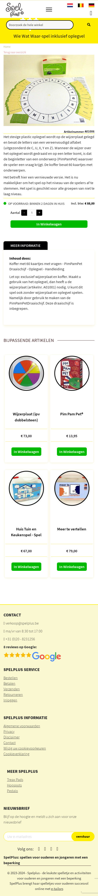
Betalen (9, 683)
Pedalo (12, 790)
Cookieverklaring (16, 753)
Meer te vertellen (71, 529)
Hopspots (14, 785)
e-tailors (57, 888)
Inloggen (10, 700)
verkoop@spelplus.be (22, 623)
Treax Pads (15, 779)
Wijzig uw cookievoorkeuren (25, 748)
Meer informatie (25, 245)
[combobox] (40, 25)
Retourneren (13, 694)
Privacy (9, 731)
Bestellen (11, 677)
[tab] (26, 245)
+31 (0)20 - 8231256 (20, 639)
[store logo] (14, 9)
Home (7, 46)
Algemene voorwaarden (22, 726)
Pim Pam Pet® (71, 414)
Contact (10, 742)
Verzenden (12, 689)
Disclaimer (12, 737)
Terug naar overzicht (15, 52)
